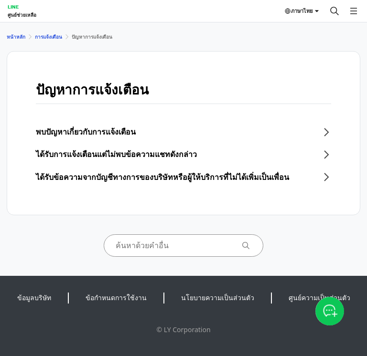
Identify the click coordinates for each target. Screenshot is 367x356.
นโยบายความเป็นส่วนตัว (217, 297)
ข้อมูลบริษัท (34, 297)
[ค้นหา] (334, 11)
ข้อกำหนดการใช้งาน (116, 297)
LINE (13, 6)
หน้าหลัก (16, 36)
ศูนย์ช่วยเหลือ (22, 14)
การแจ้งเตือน (48, 36)
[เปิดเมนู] (353, 11)
